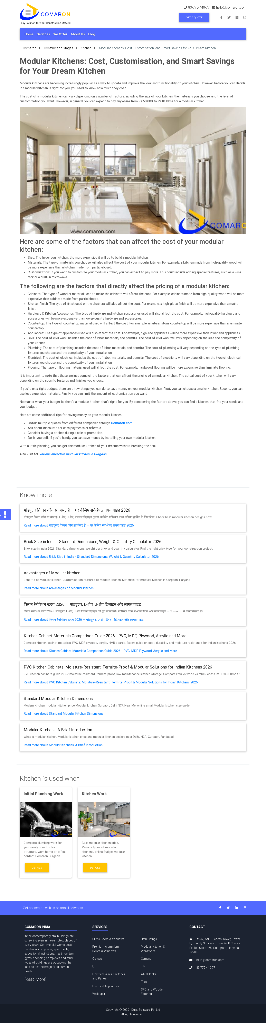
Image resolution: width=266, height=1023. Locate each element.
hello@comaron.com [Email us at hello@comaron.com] (231, 7)
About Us (78, 34)
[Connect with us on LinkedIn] (239, 17)
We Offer (60, 34)
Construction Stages (58, 48)
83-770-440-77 (205, 967)
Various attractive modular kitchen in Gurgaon (72, 454)
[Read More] (35, 979)
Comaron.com (122, 423)
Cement (146, 958)
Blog (91, 34)
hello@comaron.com (210, 960)
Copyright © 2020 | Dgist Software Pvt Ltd (133, 1012)
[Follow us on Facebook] (223, 17)
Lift (94, 966)
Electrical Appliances (105, 986)
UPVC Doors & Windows (108, 939)
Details (37, 867)
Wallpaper (98, 994)
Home (29, 34)
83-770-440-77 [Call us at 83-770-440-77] (199, 7)
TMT (144, 966)
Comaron (29, 48)
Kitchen (86, 48)
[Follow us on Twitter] (231, 17)
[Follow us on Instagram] (244, 17)
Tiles (144, 982)
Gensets (97, 958)
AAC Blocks (148, 974)
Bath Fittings (149, 939)
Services (43, 34)
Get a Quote (194, 17)
